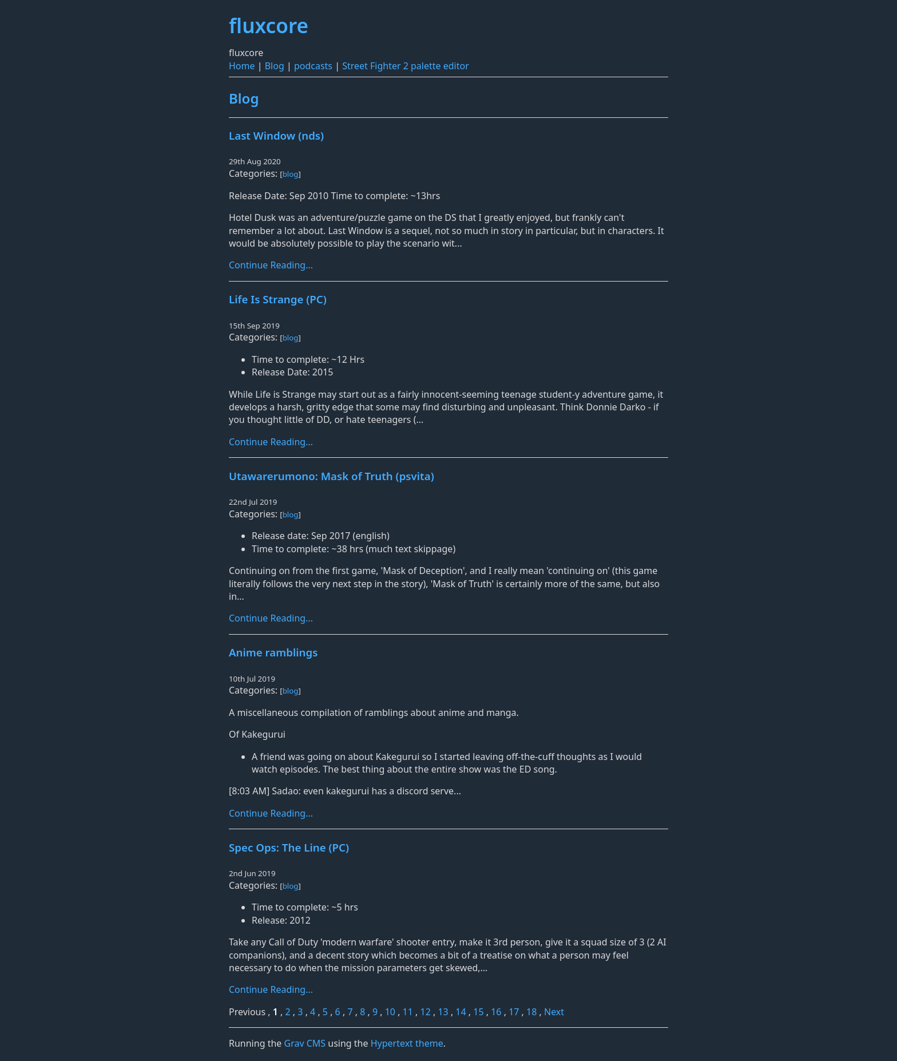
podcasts (313, 66)
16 (496, 1011)
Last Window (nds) (276, 135)
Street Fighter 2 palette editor (405, 66)
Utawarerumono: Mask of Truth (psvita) (331, 476)
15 (478, 1011)
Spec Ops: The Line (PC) (289, 847)
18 (531, 1011)
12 (425, 1011)
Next (554, 1011)
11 (408, 1011)
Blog (274, 66)
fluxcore (268, 25)
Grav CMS (305, 1043)
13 (443, 1011)
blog (291, 174)
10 (390, 1011)
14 (460, 1011)
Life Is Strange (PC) (278, 299)
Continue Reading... (271, 265)
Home (242, 66)
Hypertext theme (407, 1043)
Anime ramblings (273, 652)
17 (514, 1011)
